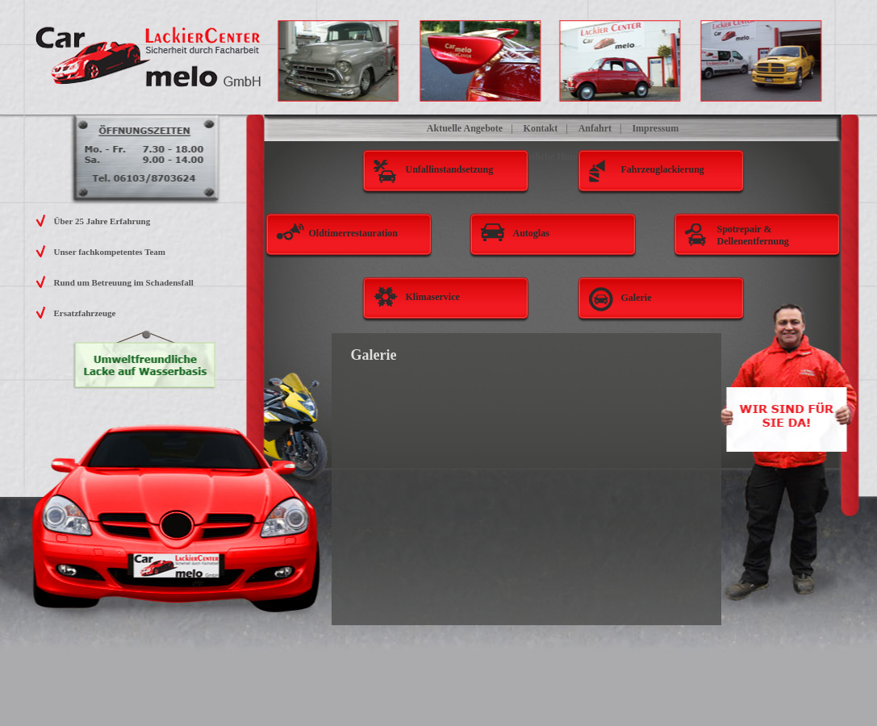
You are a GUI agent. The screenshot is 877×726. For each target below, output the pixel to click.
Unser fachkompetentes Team (110, 252)
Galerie (636, 297)
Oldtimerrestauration (353, 233)
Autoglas (531, 233)
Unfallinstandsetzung (450, 169)
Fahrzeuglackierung (662, 169)
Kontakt (541, 128)
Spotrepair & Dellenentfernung (753, 235)
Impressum (655, 128)
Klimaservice (433, 296)
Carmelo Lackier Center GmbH (148, 57)
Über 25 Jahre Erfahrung (102, 221)
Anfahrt (595, 128)
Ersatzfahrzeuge (85, 313)
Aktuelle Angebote (465, 128)
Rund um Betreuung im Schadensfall (124, 282)
